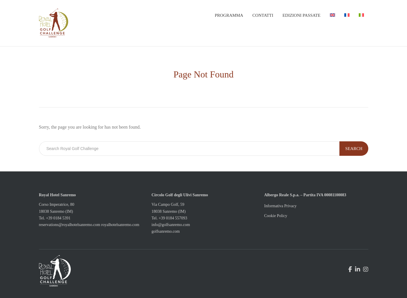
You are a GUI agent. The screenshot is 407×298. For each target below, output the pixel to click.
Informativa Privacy (280, 206)
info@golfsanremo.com (171, 225)
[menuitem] (332, 15)
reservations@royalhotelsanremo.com (69, 225)
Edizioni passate (302, 15)
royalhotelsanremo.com (120, 225)
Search (353, 148)
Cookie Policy (275, 216)
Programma (229, 15)
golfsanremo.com (166, 231)
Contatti (262, 15)
